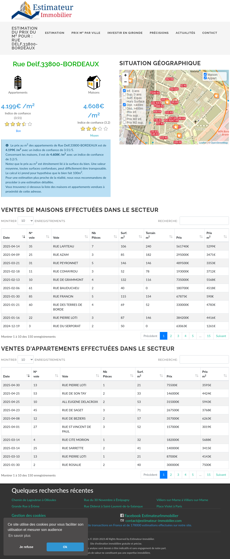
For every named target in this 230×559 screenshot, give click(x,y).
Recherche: (193, 220)
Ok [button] (65, 547)
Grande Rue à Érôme (25, 497)
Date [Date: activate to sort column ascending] (6, 237)
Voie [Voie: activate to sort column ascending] (54, 237)
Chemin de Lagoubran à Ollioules (34, 490)
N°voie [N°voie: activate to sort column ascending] (34, 235)
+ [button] (125, 75)
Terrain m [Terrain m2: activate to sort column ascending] (165, 235)
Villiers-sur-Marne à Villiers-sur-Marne (182, 490)
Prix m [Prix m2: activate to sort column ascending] (213, 235)
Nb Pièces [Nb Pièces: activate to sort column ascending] (120, 235)
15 (208, 331)
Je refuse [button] (26, 547)
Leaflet (202, 142)
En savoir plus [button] (19, 535)
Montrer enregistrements (33, 220)
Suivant (221, 331)
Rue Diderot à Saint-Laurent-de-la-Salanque (113, 497)
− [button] (125, 82)
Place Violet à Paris (169, 497)
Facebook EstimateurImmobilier (151, 506)
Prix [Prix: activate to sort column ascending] (188, 237)
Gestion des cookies (29, 506)
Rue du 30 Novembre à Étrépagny (107, 490)
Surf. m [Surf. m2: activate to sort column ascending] (143, 235)
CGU (16, 511)
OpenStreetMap (219, 142)
